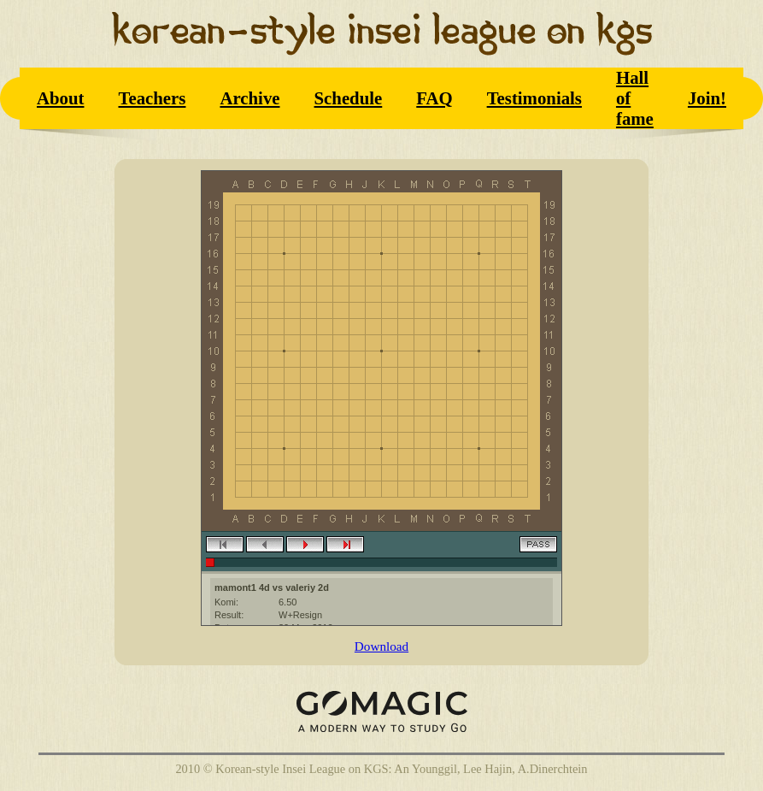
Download (381, 646)
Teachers (151, 98)
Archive (249, 98)
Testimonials (534, 98)
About (60, 98)
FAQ (434, 98)
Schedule (348, 98)
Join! (707, 98)
